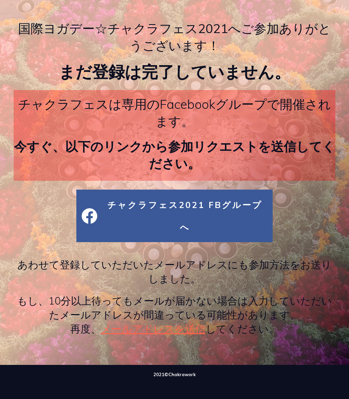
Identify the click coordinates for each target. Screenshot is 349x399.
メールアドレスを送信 (153, 328)
